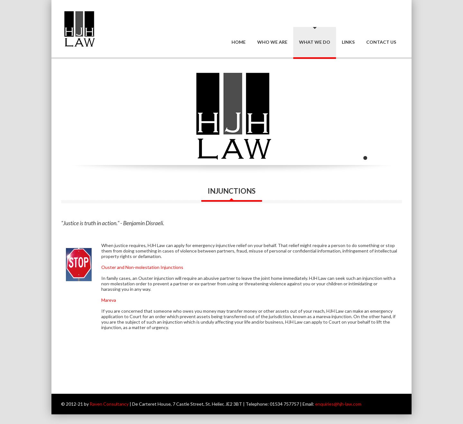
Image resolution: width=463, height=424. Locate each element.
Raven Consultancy (109, 404)
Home (239, 42)
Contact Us (381, 42)
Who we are (272, 42)
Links (348, 42)
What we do (314, 42)
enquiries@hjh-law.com (338, 404)
